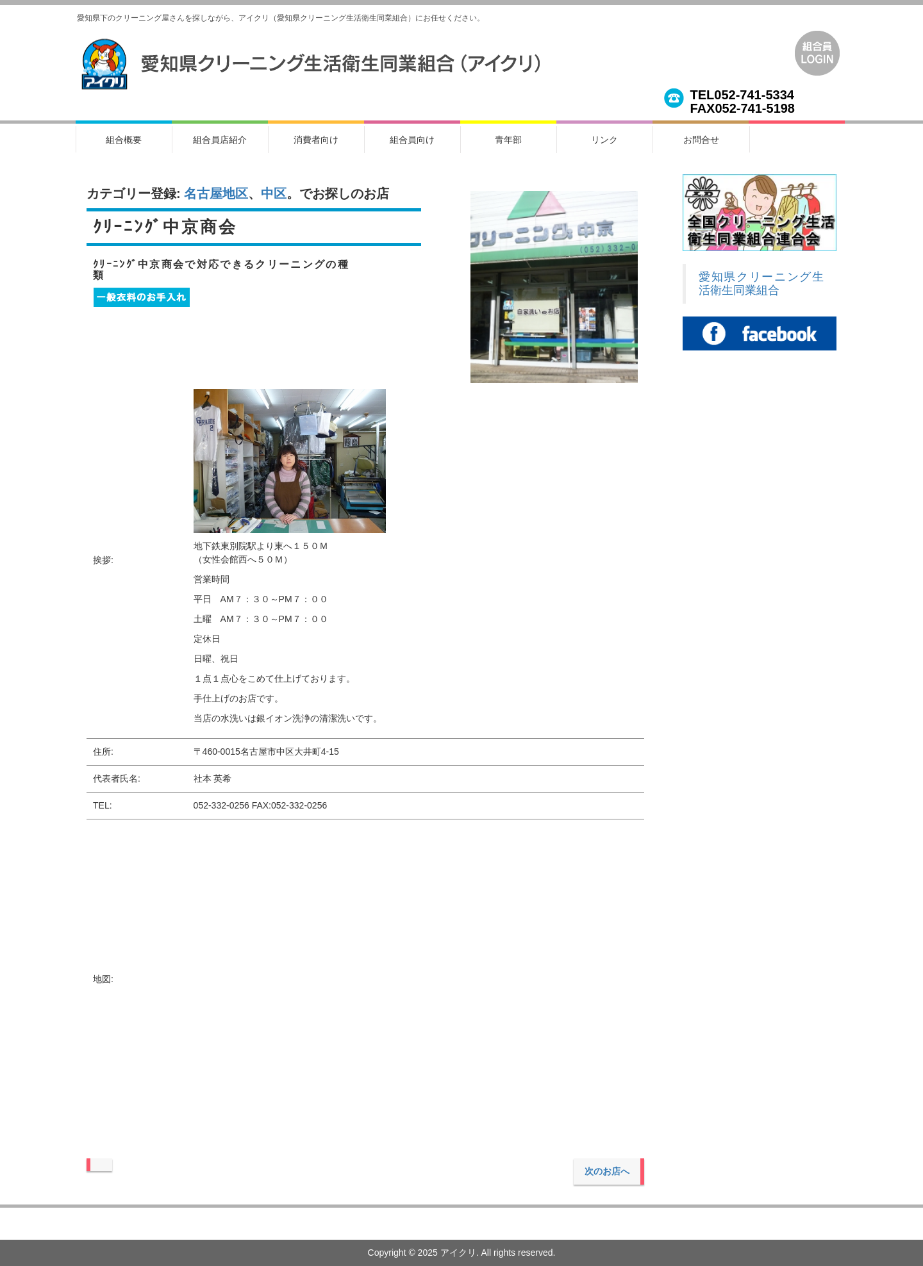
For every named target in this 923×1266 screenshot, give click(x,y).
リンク (604, 140)
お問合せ (701, 140)
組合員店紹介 (220, 140)
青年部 (508, 140)
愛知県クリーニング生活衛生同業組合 (761, 283)
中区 (274, 193)
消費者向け (316, 140)
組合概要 (124, 140)
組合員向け (412, 140)
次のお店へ (607, 1171)
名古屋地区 (216, 193)
